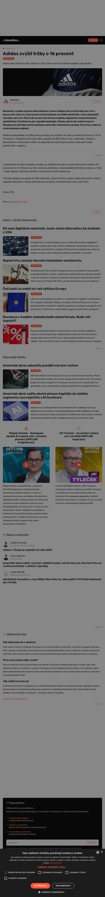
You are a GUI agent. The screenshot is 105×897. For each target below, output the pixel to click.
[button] (53, 867)
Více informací (56, 863)
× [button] (102, 852)
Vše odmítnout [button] (63, 885)
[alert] (52, 448)
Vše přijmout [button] (40, 885)
